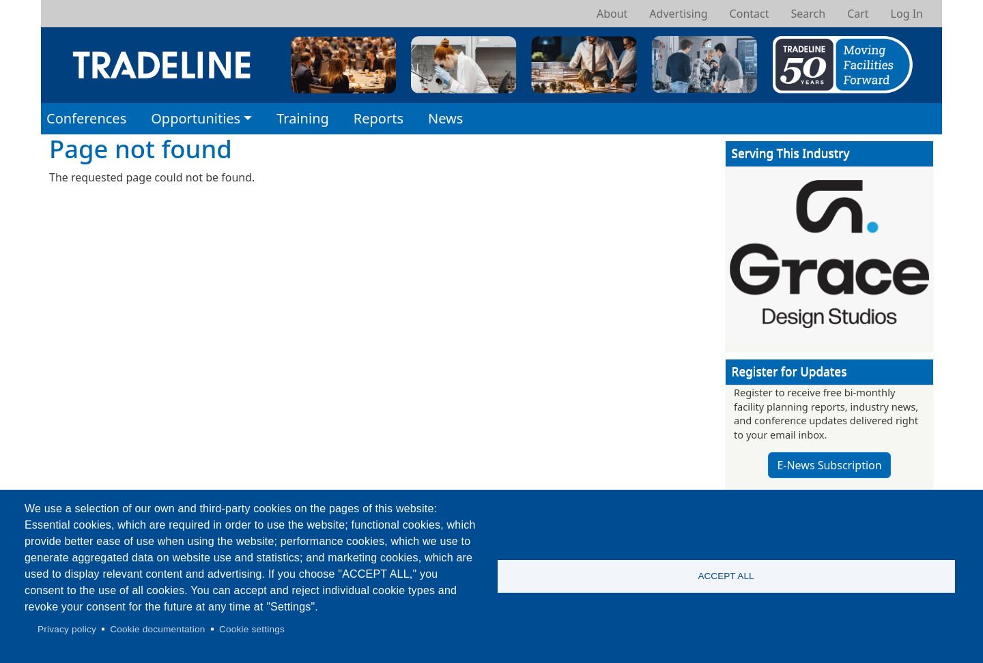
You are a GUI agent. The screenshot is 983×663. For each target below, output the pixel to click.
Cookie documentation (157, 629)
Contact (749, 13)
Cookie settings (252, 629)
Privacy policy (67, 629)
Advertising (678, 13)
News (445, 118)
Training (302, 118)
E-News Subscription (829, 465)
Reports (378, 118)
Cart (857, 13)
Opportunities (195, 118)
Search (807, 13)
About (612, 13)
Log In (907, 13)
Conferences (86, 118)
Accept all (726, 576)
